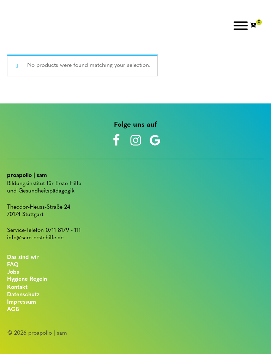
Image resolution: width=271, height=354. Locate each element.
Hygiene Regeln (27, 279)
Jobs (13, 272)
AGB (13, 309)
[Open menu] (241, 25)
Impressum (21, 302)
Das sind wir (23, 257)
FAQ (13, 265)
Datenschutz (23, 295)
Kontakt (17, 287)
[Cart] (256, 25)
